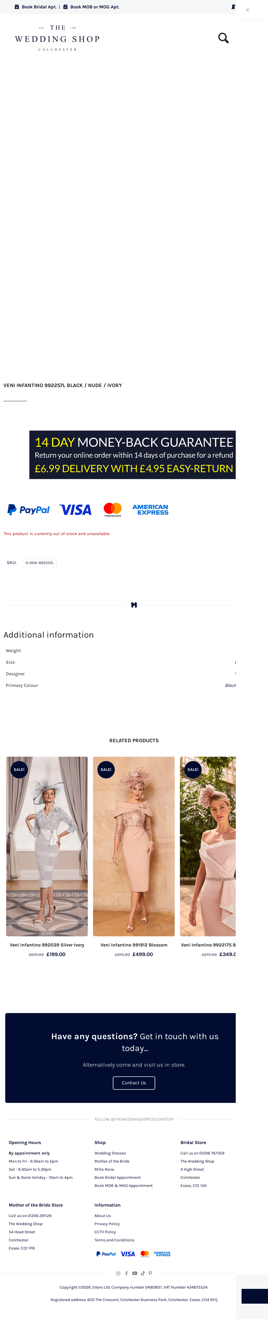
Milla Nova (104, 1168)
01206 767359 (211, 1152)
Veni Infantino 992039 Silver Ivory (47, 945)
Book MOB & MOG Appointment (123, 1184)
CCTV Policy (105, 1231)
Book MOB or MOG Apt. (91, 7)
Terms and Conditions (114, 1239)
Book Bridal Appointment (117, 1176)
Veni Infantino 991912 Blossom (134, 945)
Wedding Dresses (110, 1152)
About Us (102, 1214)
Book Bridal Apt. (35, 7)
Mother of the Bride (111, 1160)
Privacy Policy (107, 1223)
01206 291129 (39, 1214)
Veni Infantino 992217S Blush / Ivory (220, 945)
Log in (242, 7)
